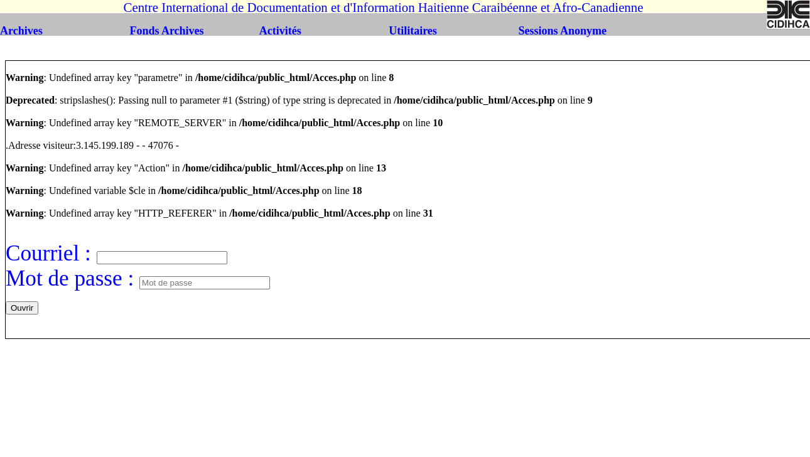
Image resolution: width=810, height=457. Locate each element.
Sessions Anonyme (563, 30)
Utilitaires (413, 30)
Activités (280, 30)
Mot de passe (66, 278)
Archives (21, 30)
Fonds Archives (166, 30)
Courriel (45, 253)
